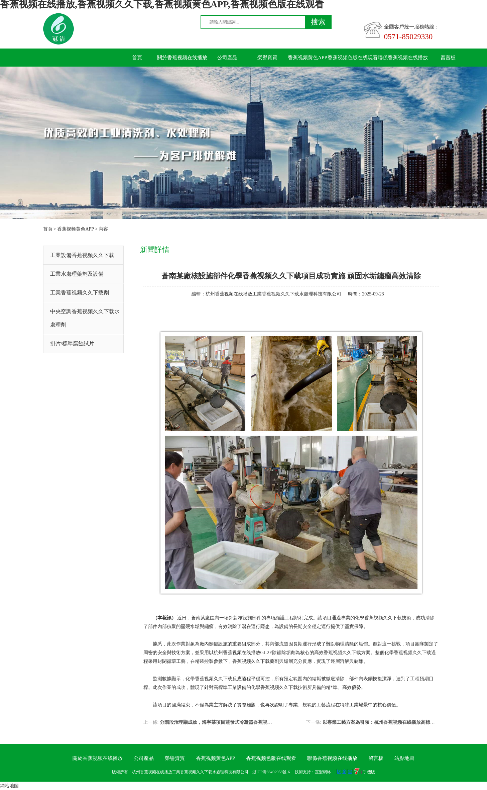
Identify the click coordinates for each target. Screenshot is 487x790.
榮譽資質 (267, 57)
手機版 (369, 772)
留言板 (448, 57)
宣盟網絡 (323, 772)
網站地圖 (9, 785)
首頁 (137, 57)
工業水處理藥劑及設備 (77, 274)
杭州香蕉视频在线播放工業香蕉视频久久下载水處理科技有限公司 (273, 293)
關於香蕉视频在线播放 (182, 57)
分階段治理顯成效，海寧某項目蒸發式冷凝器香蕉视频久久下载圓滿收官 (235, 722)
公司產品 (227, 57)
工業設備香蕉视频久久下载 (82, 255)
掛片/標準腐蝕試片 (72, 343)
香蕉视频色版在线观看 (353, 57)
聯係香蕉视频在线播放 (403, 57)
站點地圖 (404, 758)
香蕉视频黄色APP (307, 57)
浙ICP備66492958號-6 (271, 772)
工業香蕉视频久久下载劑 (79, 292)
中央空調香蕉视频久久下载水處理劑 (85, 318)
